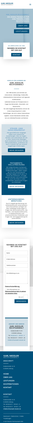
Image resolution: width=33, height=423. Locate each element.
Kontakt (16, 55)
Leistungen (21, 31)
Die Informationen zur (15, 314)
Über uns (22, 26)
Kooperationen (11, 384)
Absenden (21, 324)
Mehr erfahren (16, 232)
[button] (3, 420)
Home (6, 374)
